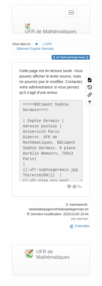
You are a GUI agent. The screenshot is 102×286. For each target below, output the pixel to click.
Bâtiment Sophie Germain (35, 49)
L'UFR (47, 44)
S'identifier (79, 226)
